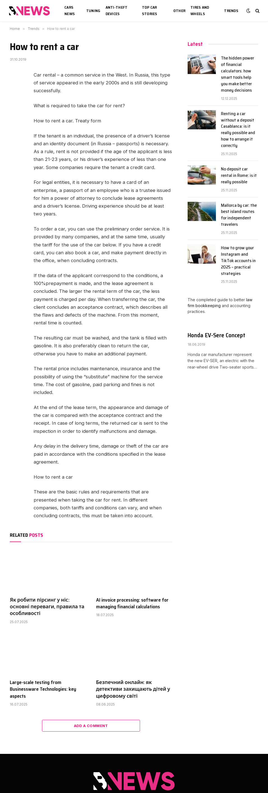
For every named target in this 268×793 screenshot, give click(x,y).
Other (179, 11)
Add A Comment (91, 725)
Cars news (69, 10)
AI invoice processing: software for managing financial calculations (132, 603)
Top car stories (149, 10)
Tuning (93, 11)
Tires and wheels (199, 10)
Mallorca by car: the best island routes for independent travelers (239, 215)
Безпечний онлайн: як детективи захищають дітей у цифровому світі (133, 689)
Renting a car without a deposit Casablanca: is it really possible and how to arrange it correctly (238, 130)
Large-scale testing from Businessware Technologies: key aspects (43, 689)
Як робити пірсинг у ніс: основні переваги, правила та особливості (47, 607)
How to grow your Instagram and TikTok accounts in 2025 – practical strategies (238, 261)
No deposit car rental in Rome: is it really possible (239, 175)
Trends (231, 11)
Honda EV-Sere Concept (216, 335)
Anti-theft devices (117, 10)
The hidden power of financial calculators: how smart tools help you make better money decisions (237, 74)
